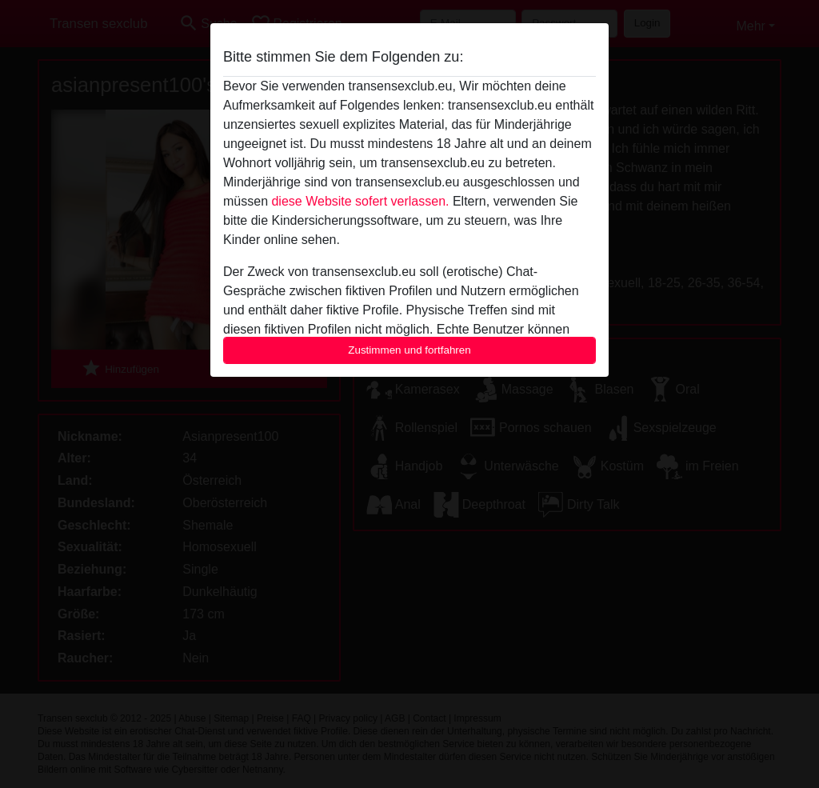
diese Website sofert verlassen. (360, 201)
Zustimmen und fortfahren (409, 350)
